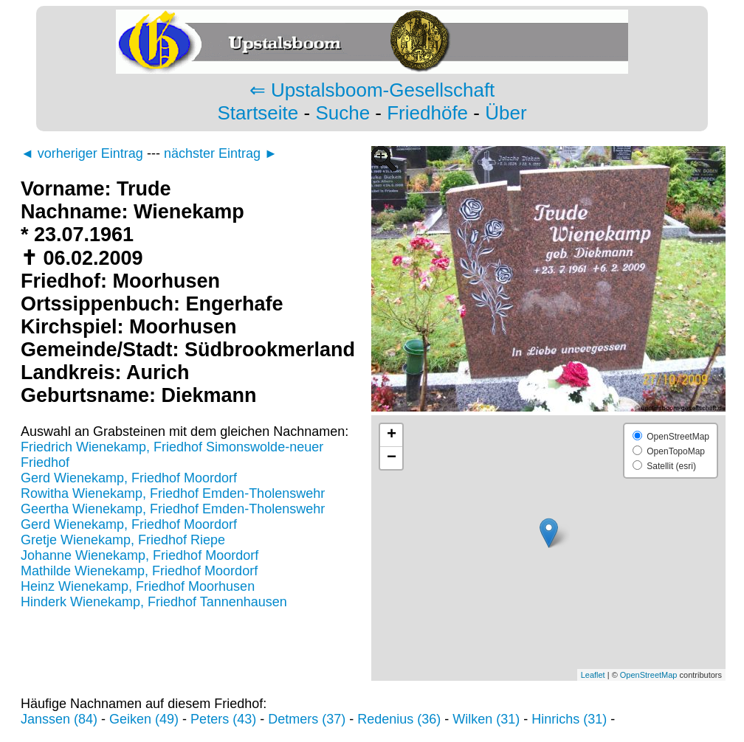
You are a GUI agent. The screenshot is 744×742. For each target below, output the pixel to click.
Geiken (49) (144, 719)
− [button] (391, 458)
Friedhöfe (427, 113)
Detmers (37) (306, 719)
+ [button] (391, 435)
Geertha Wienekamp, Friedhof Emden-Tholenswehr (173, 509)
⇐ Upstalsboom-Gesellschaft (372, 90)
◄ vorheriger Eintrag (82, 153)
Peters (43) (223, 719)
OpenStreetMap (649, 674)
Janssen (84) (59, 719)
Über (505, 113)
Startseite (257, 113)
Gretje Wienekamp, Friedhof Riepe (123, 540)
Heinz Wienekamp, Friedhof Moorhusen (138, 586)
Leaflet (593, 674)
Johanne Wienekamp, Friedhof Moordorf (139, 555)
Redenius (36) (399, 719)
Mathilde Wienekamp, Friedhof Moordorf (139, 571)
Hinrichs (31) (569, 719)
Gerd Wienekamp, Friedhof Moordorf (129, 478)
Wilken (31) (486, 719)
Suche (342, 113)
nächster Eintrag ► (221, 153)
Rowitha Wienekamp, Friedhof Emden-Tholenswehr (173, 493)
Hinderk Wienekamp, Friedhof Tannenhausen (154, 601)
